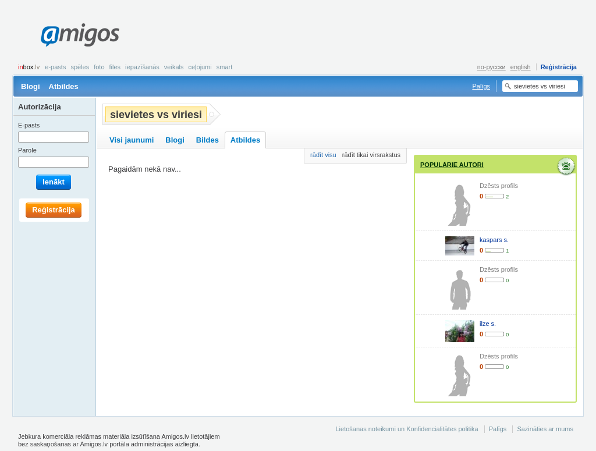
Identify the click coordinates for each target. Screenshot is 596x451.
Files (115, 66)
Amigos (80, 35)
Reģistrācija (559, 66)
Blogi (30, 86)
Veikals (174, 66)
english (520, 66)
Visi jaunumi (131, 140)
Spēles (79, 66)
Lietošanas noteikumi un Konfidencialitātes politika (406, 428)
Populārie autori (452, 164)
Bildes (207, 140)
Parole (27, 150)
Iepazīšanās (142, 66)
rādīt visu (323, 154)
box (29, 66)
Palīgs (481, 86)
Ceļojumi (199, 66)
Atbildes (64, 86)
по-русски (491, 66)
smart (225, 66)
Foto (99, 66)
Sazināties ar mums (545, 428)
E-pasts (55, 66)
